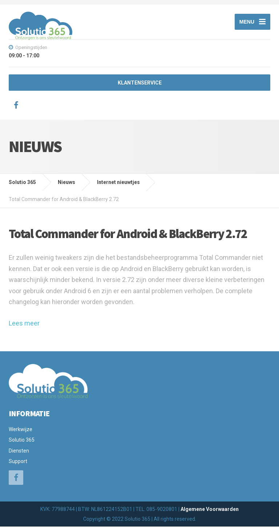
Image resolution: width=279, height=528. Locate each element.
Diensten (19, 452)
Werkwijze (20, 431)
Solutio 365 (22, 441)
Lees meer (24, 324)
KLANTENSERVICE (140, 84)
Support (18, 463)
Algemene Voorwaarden (210, 510)
